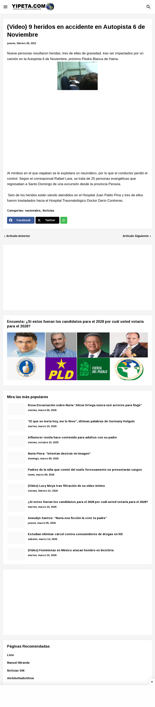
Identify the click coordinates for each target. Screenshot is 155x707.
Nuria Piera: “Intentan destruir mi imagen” (59, 453)
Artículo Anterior (18, 236)
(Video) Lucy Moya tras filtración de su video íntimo (66, 485)
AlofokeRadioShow (20, 678)
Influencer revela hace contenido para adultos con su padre (72, 437)
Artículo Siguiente (136, 236)
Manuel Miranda (18, 662)
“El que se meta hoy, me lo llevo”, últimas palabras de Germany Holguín (81, 421)
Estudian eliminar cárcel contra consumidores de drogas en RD (75, 534)
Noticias (48, 210)
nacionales (33, 210)
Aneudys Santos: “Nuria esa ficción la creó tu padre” (67, 518)
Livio (10, 655)
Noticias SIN (15, 670)
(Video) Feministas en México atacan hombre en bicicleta (71, 550)
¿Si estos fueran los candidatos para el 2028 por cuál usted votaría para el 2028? (88, 502)
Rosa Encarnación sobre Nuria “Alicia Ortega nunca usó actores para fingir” (85, 405)
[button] (5, 6)
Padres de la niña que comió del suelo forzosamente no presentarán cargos (85, 469)
